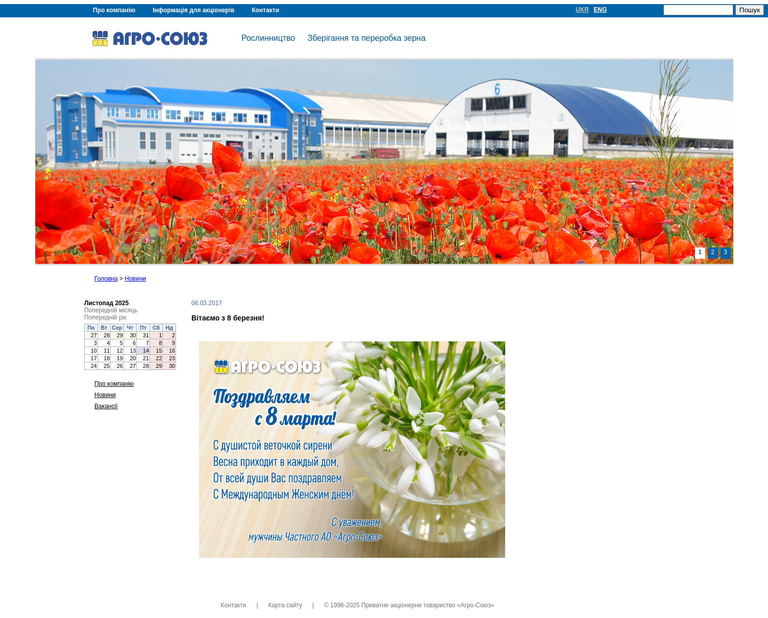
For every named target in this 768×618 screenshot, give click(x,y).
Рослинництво (268, 38)
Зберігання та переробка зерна (366, 38)
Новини (135, 278)
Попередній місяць (110, 310)
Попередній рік (105, 317)
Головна (106, 278)
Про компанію (114, 10)
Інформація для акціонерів (193, 10)
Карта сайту (285, 605)
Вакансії (106, 406)
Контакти (265, 10)
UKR (582, 9)
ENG (600, 9)
